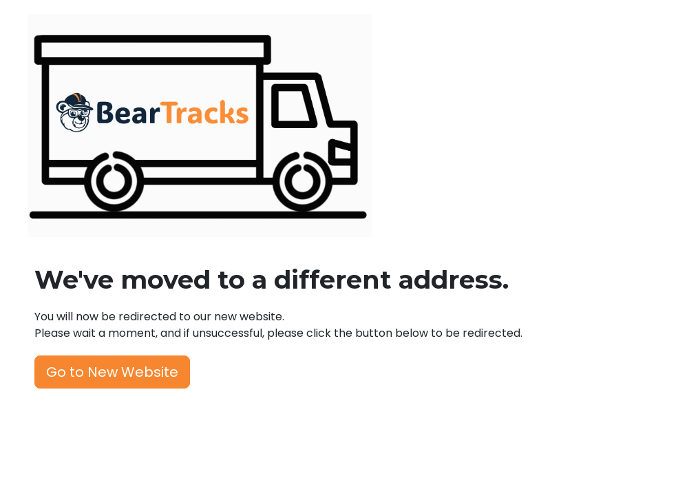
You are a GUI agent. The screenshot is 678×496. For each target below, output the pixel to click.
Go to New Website (112, 372)
